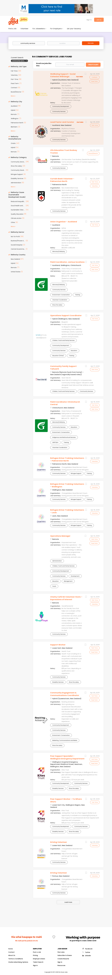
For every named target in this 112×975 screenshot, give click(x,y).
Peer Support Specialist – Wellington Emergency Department (67, 757)
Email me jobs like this (43, 64)
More (13, 96)
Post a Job (37, 952)
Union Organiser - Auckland (63, 221)
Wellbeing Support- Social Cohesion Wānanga (62, 75)
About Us (11, 955)
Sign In (89, 20)
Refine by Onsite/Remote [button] (14, 137)
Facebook (88, 949)
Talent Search (38, 962)
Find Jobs (91, 43)
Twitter (87, 952)
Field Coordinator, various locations (67, 262)
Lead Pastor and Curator (62, 122)
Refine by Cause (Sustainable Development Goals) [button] (16, 194)
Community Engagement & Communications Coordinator (64, 694)
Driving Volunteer (58, 842)
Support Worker (58, 644)
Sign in (35, 965)
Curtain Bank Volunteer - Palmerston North (62, 180)
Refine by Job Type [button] (18, 66)
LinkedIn (88, 956)
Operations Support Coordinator (66, 315)
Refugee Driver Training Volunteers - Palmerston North (67, 459)
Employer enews (39, 959)
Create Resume (63, 959)
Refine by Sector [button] (17, 232)
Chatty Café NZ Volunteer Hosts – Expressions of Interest (66, 598)
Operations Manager (60, 536)
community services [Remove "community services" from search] (19, 61)
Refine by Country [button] (17, 255)
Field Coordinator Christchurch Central (65, 403)
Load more (68, 902)
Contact (11, 952)
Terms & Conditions (15, 959)
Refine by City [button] (16, 102)
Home (10, 949)
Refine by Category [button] (18, 157)
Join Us (98, 20)
